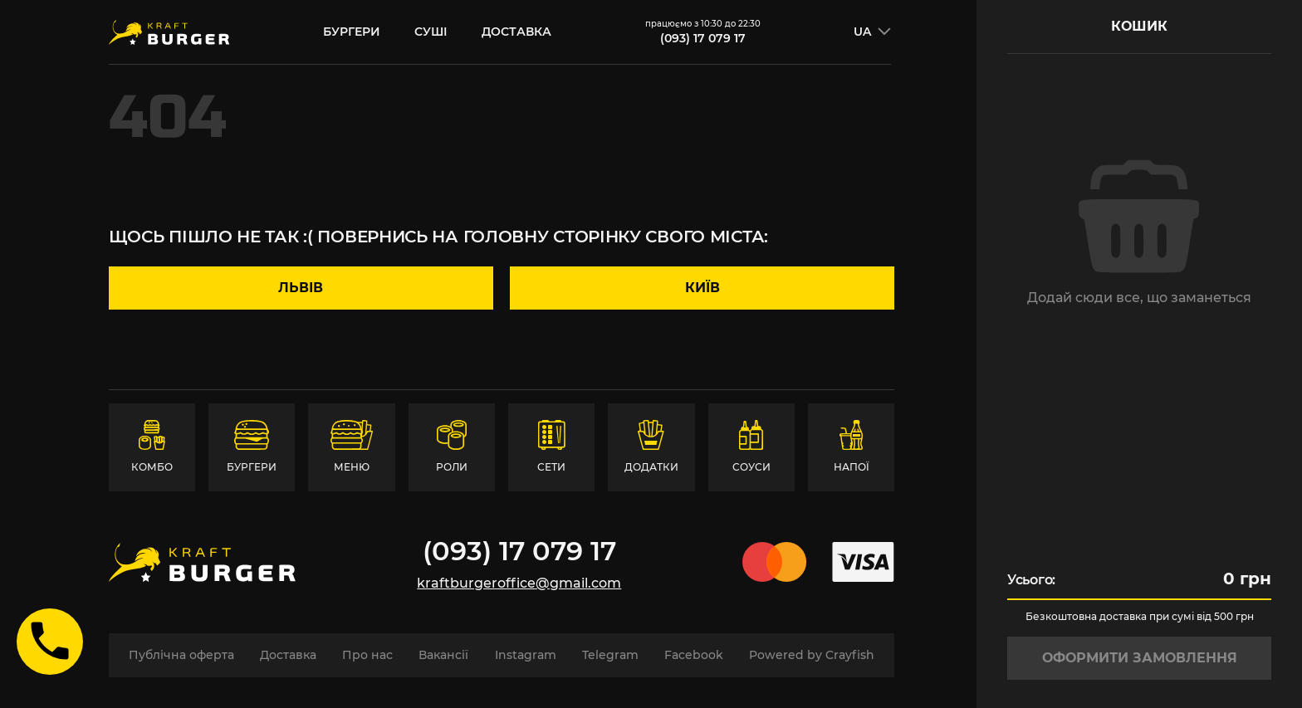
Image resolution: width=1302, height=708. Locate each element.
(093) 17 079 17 (703, 38)
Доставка (516, 31)
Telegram (610, 654)
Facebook (693, 654)
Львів (300, 287)
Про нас (367, 654)
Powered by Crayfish (811, 654)
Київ (702, 287)
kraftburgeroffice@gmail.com (519, 583)
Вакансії (443, 654)
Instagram (525, 654)
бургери (351, 31)
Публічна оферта (181, 654)
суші (431, 31)
